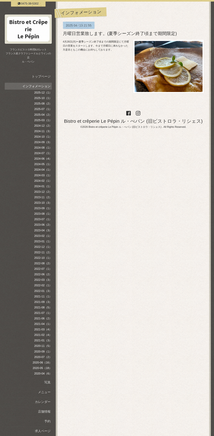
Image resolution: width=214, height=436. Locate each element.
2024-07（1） (43, 153)
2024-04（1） (43, 169)
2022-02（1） (43, 285)
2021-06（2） (43, 318)
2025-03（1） (43, 120)
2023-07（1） (43, 219)
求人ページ (43, 431)
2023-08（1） (43, 213)
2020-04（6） (43, 373)
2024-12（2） (43, 125)
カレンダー (43, 402)
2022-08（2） (43, 263)
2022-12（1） (43, 246)
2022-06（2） (43, 274)
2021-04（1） (43, 324)
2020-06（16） (42, 362)
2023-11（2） (43, 197)
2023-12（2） (43, 191)
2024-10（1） (43, 136)
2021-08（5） (43, 307)
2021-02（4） (43, 334)
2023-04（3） (43, 230)
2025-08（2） (43, 103)
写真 (47, 382)
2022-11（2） (43, 252)
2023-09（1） (43, 208)
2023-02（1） (43, 235)
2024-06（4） (43, 158)
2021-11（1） (43, 296)
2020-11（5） (43, 345)
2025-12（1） (43, 92)
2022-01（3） (43, 291)
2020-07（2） (43, 357)
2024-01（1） (43, 186)
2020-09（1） (43, 351)
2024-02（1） (43, 180)
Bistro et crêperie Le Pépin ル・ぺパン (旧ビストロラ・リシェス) (133, 121)
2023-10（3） (43, 202)
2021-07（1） (43, 313)
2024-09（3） (43, 142)
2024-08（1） (43, 147)
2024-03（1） (43, 175)
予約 (47, 421)
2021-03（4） (43, 329)
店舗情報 (44, 411)
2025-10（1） (43, 98)
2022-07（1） (43, 268)
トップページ (41, 76)
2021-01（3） (43, 340)
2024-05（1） (43, 164)
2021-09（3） (43, 302)
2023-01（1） (43, 241)
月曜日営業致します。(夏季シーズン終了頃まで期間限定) (120, 33)
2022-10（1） (43, 257)
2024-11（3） (43, 131)
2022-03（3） (43, 279)
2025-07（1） (43, 109)
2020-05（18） (42, 368)
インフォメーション (36, 86)
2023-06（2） (43, 224)
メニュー (44, 392)
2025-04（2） (43, 114)
